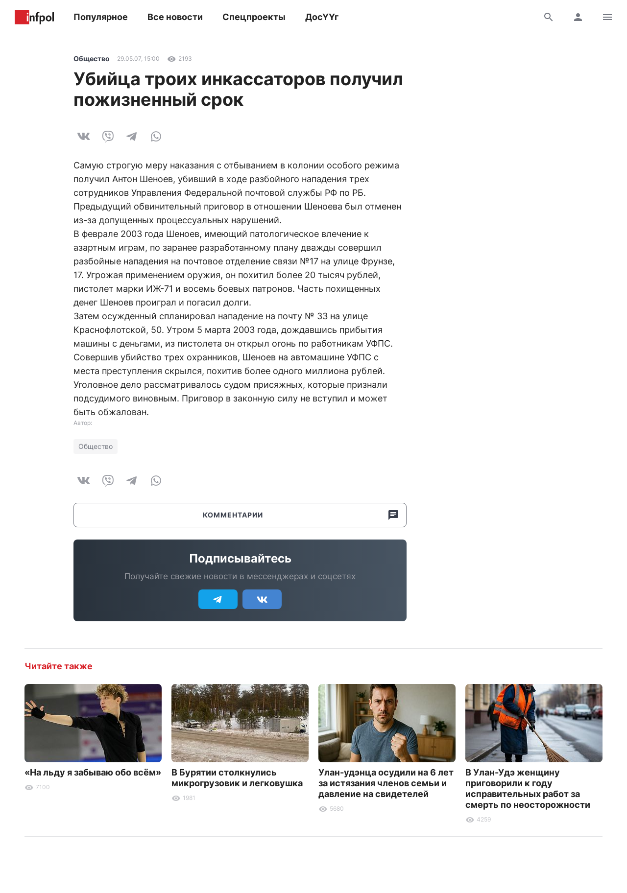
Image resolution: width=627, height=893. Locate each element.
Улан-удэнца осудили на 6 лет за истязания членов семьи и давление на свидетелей (386, 783)
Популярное (100, 17)
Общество (91, 58)
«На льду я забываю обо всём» (92, 772)
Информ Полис (34, 17)
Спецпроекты (254, 17)
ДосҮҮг (321, 17)
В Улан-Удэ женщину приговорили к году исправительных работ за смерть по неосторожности (527, 788)
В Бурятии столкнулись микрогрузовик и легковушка (237, 777)
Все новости (175, 17)
